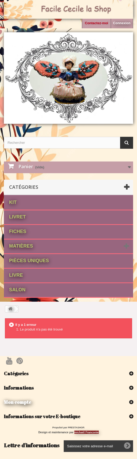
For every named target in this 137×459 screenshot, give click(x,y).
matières (21, 246)
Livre (16, 275)
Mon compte (17, 402)
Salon (17, 289)
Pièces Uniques (29, 260)
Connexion (122, 23)
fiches (17, 231)
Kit (13, 202)
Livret (17, 217)
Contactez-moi (96, 23)
